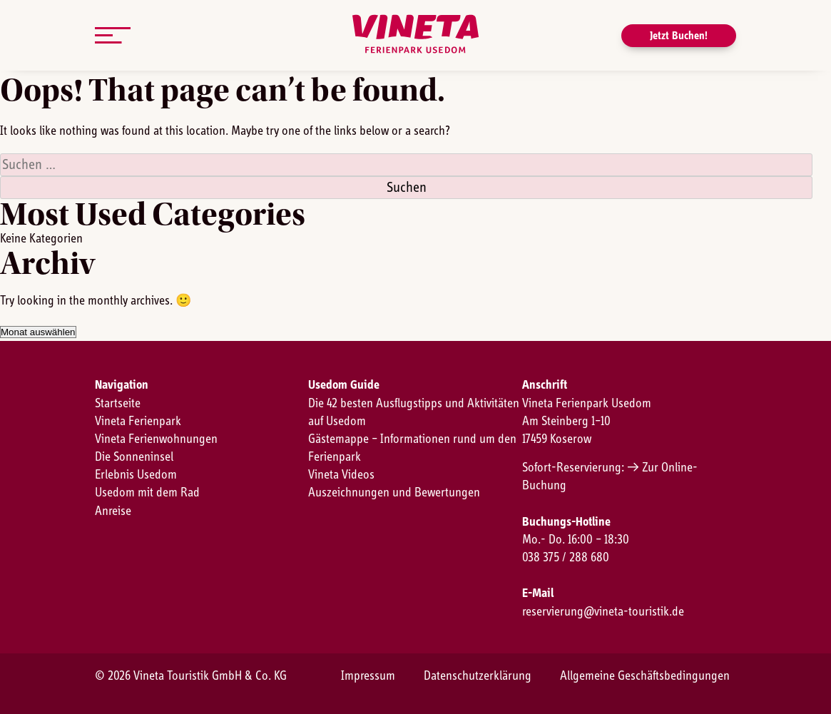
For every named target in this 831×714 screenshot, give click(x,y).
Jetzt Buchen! (679, 35)
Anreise (113, 511)
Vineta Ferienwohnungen (156, 439)
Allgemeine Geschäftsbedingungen (645, 676)
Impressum (368, 676)
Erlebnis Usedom (136, 475)
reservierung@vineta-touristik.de (603, 612)
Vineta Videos (341, 475)
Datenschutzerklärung (477, 676)
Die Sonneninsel (134, 457)
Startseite (118, 403)
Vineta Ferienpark (138, 421)
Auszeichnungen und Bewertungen (394, 492)
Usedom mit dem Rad (147, 492)
